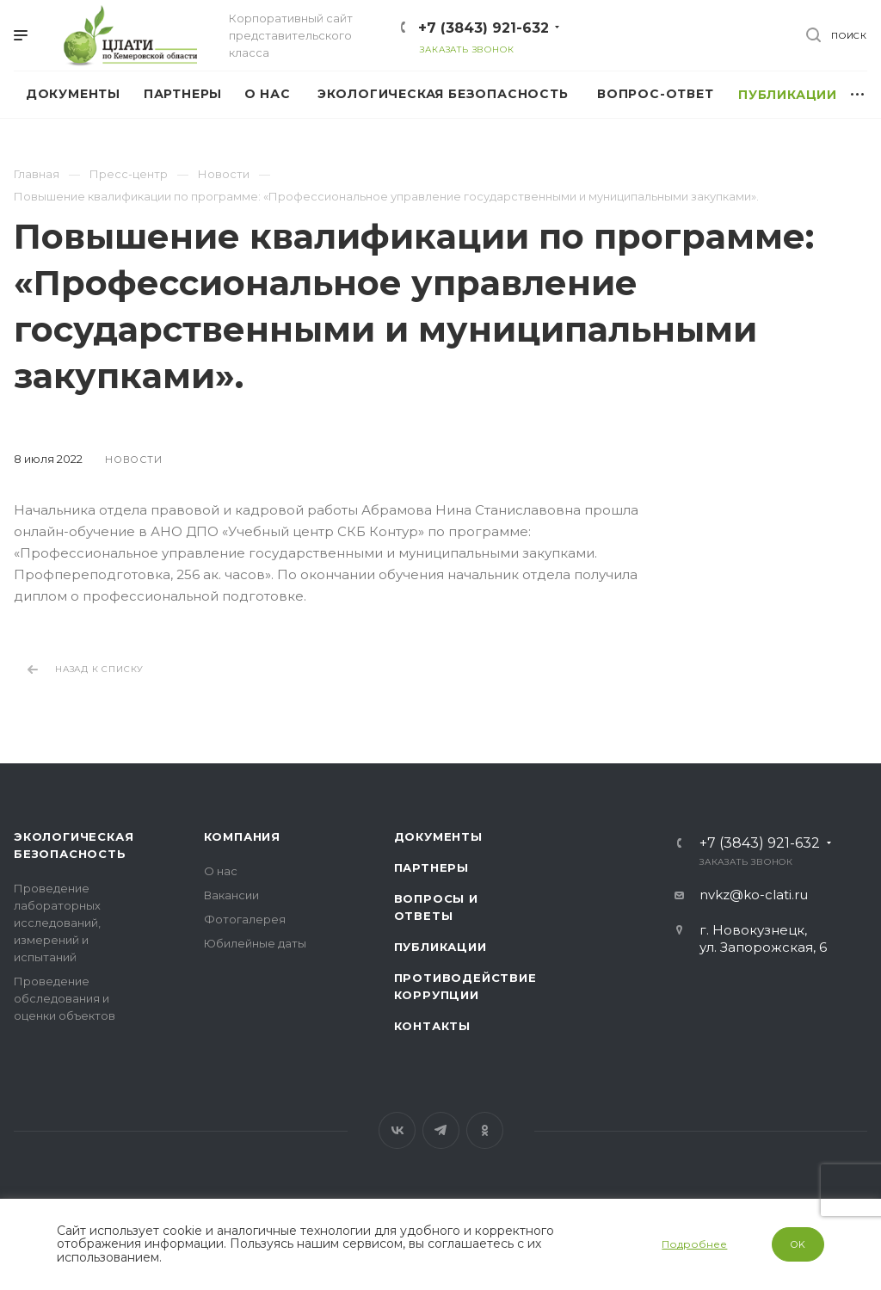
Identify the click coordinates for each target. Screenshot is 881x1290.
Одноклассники (484, 1130)
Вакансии (231, 895)
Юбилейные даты (255, 943)
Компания (242, 836)
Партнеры (431, 867)
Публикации (440, 947)
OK (798, 1244)
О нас (220, 871)
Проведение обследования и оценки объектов (64, 998)
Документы (438, 836)
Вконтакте (397, 1130)
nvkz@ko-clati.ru (753, 894)
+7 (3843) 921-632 (483, 28)
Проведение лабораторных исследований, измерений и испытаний (57, 922)
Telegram (440, 1130)
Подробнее (694, 1244)
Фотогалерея (245, 919)
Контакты (432, 1026)
